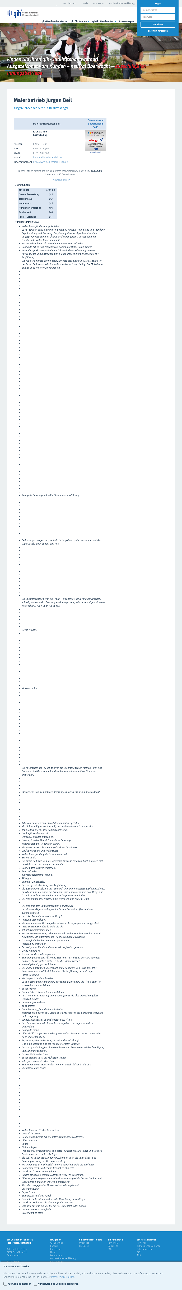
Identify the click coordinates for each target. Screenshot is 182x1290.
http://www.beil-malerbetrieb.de (50, 162)
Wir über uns (69, 3)
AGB (139, 1255)
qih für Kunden (80, 21)
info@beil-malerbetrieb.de (47, 157)
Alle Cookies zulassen (19, 1283)
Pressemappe (126, 21)
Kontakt (84, 3)
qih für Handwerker (104, 21)
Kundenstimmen (60, 180)
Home (53, 1252)
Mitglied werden (144, 1249)
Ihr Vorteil (113, 1243)
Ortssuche (84, 1243)
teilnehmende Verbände (148, 1246)
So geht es (113, 1246)
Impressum (98, 3)
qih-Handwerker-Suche (54, 21)
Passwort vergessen (158, 30)
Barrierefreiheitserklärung (121, 3)
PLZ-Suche (84, 1246)
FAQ (110, 1249)
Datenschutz (56, 1255)
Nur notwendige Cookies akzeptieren (58, 1283)
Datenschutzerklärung (62, 1277)
